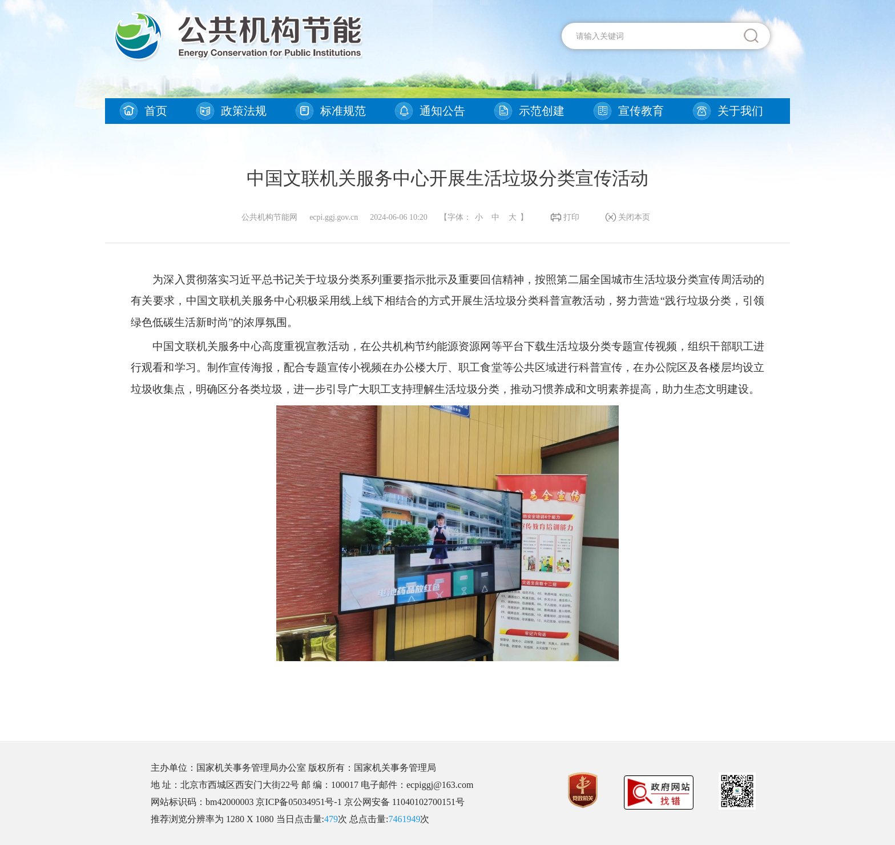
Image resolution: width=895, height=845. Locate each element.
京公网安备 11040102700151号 (404, 802)
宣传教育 (641, 110)
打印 (571, 217)
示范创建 (542, 110)
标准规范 (343, 110)
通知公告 (442, 110)
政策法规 (244, 110)
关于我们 (740, 110)
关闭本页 (634, 217)
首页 (155, 110)
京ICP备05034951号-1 (298, 802)
